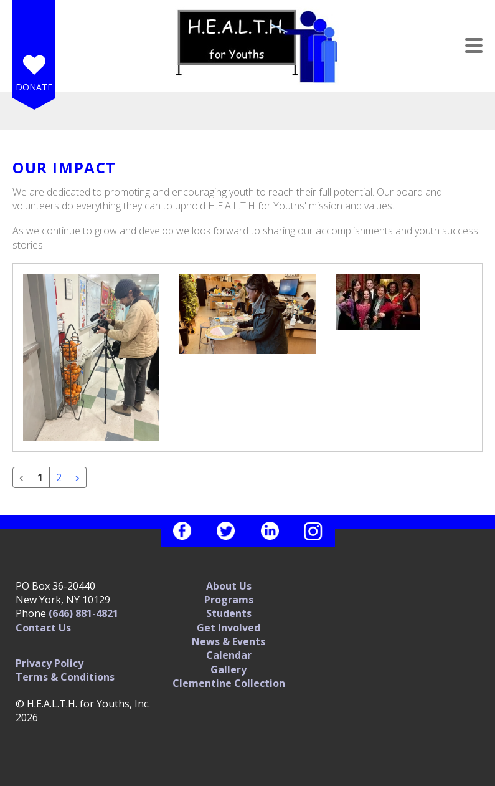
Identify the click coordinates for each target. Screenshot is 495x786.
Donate (34, 87)
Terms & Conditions (65, 677)
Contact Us (43, 628)
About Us (229, 586)
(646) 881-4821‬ (83, 613)
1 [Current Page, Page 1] (40, 477)
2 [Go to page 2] (59, 477)
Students (229, 613)
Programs (228, 599)
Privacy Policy (49, 663)
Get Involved (228, 628)
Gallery (228, 669)
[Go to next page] (77, 477)
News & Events (228, 641)
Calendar (229, 655)
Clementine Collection (228, 683)
